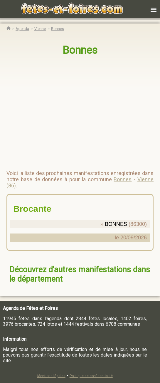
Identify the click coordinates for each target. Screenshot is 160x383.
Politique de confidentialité (91, 376)
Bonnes (80, 50)
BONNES (116, 224)
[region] (74, 110)
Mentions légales (51, 376)
